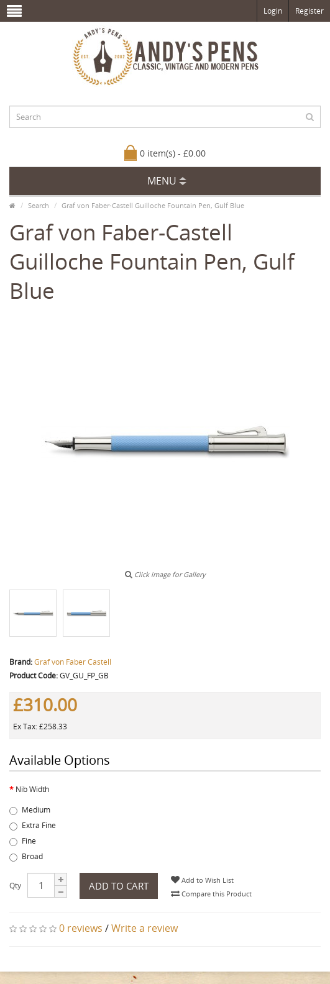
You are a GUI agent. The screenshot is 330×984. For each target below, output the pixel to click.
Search (38, 205)
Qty (15, 885)
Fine (22, 841)
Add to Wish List (202, 880)
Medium (29, 809)
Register (309, 11)
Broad (26, 856)
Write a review (144, 928)
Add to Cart (119, 886)
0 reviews (81, 928)
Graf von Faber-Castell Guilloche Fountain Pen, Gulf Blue (153, 205)
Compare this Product (211, 893)
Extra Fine (32, 825)
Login (273, 11)
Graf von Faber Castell (72, 662)
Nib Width (32, 789)
